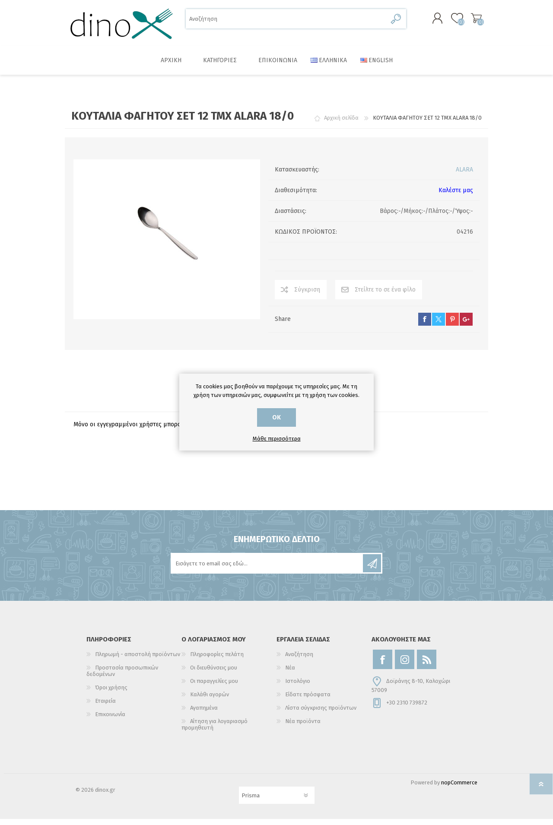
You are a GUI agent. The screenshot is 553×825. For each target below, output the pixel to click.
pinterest (452, 325)
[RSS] (426, 665)
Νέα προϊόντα (303, 727)
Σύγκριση (307, 295)
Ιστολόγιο (297, 687)
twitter (438, 325)
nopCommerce (459, 788)
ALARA (464, 175)
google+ (466, 325)
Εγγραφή (372, 569)
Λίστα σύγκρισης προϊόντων (320, 714)
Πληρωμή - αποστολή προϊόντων (137, 660)
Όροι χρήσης (111, 693)
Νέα (290, 673)
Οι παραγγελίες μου (214, 687)
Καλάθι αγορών (467, 21)
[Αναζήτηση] (286, 22)
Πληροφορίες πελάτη (217, 660)
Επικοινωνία (110, 720)
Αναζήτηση (396, 22)
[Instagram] (404, 665)
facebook (424, 325)
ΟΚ (276, 417)
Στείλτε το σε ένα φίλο (385, 295)
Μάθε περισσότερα (277, 438)
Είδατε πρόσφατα (308, 700)
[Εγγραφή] (267, 569)
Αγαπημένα (204, 714)
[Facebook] (382, 665)
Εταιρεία (105, 707)
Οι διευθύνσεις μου (213, 673)
